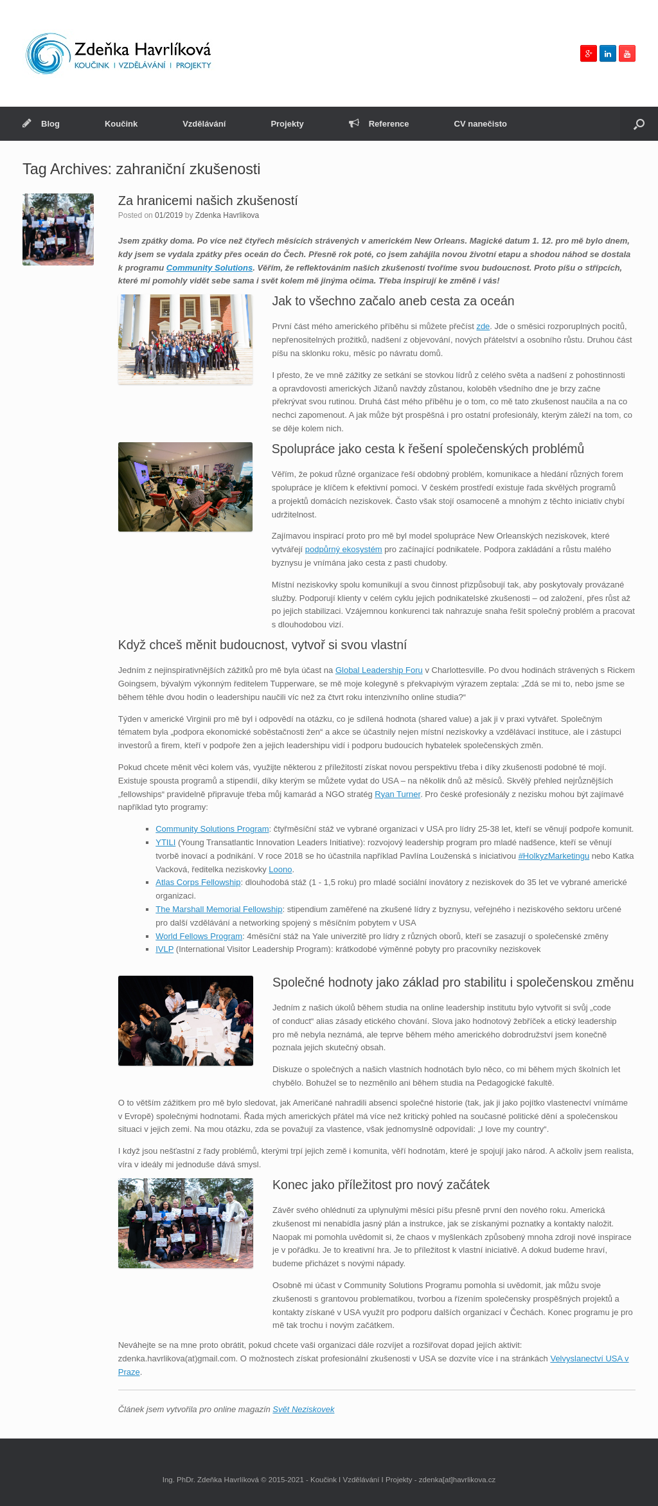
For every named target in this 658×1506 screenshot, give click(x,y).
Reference (379, 124)
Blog (41, 124)
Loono (280, 869)
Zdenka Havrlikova (227, 215)
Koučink (121, 124)
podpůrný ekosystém (343, 549)
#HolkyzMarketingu (554, 856)
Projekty (287, 124)
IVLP (164, 949)
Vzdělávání (204, 124)
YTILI (165, 842)
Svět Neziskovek (303, 1409)
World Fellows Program (199, 936)
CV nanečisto (480, 124)
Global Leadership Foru (379, 670)
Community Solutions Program (212, 829)
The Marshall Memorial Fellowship (219, 909)
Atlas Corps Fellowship (198, 882)
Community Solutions (209, 268)
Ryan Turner (397, 794)
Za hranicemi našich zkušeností (208, 200)
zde (483, 326)
